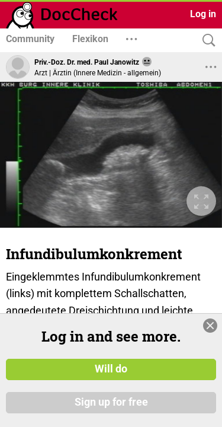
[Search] (206, 40)
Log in (203, 14)
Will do (111, 382)
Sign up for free (111, 415)
